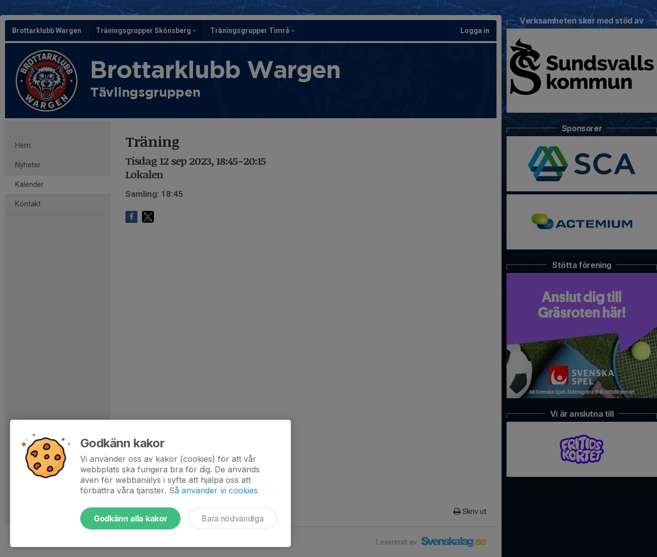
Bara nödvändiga (232, 518)
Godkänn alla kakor (130, 518)
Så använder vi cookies (213, 490)
